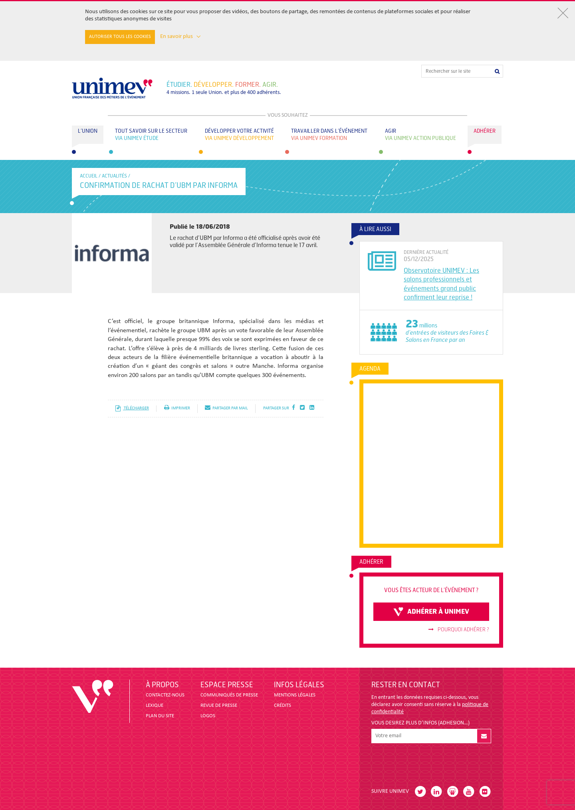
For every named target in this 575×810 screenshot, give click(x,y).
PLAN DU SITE (160, 715)
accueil (88, 176)
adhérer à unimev (431, 611)
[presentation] (432, 762)
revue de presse (218, 705)
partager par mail (226, 408)
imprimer (177, 408)
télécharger (132, 408)
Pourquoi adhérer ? (458, 629)
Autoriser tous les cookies (120, 36)
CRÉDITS (282, 705)
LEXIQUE (154, 705)
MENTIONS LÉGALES (294, 695)
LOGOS (207, 715)
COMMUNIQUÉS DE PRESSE (229, 695)
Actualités (114, 176)
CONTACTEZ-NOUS (165, 695)
